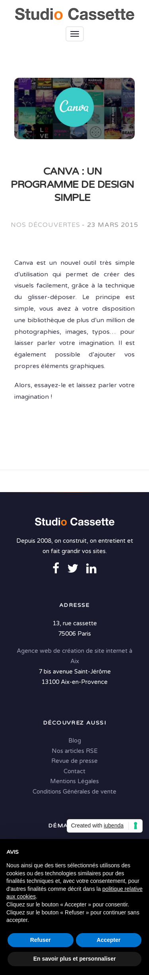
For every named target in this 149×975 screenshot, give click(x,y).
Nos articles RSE (75, 750)
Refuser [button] (40, 940)
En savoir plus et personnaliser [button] (74, 958)
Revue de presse (74, 760)
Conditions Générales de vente (74, 791)
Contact (74, 771)
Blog (74, 740)
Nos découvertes (45, 225)
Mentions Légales (74, 781)
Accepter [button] (108, 940)
